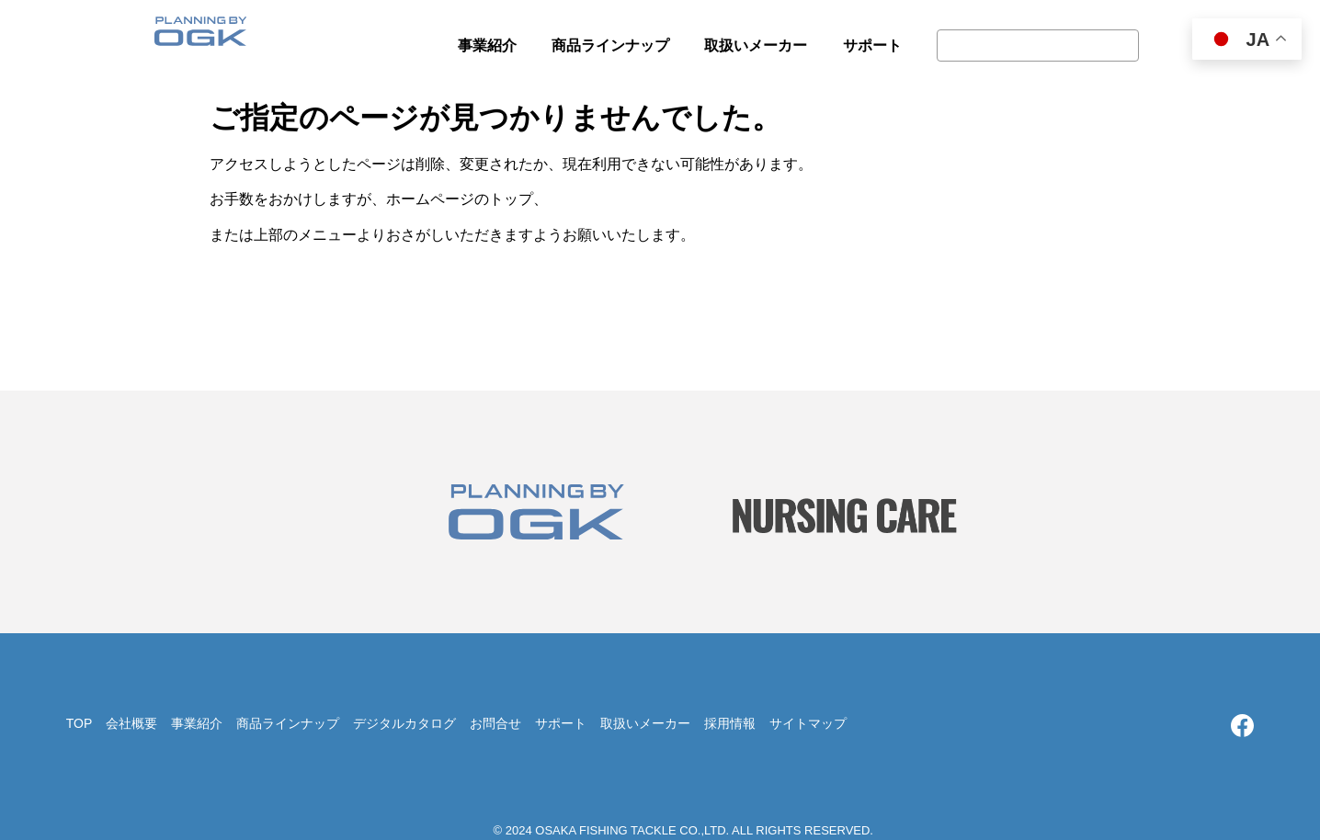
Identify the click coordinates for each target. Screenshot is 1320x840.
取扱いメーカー (645, 723)
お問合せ (495, 723)
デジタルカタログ (404, 723)
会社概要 (131, 723)
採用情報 (730, 723)
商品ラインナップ (287, 723)
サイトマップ (808, 723)
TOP (79, 723)
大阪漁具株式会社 (200, 37)
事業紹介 (196, 723)
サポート (560, 723)
